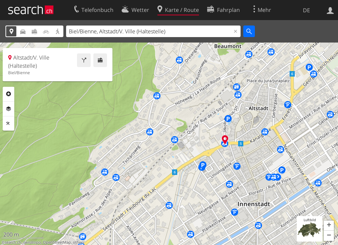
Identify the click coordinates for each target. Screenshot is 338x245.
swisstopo (32, 242)
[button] (329, 225)
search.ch (13, 242)
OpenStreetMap (57, 242)
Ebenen (8, 109)
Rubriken (8, 94)
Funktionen (8, 123)
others (78, 242)
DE (306, 10)
